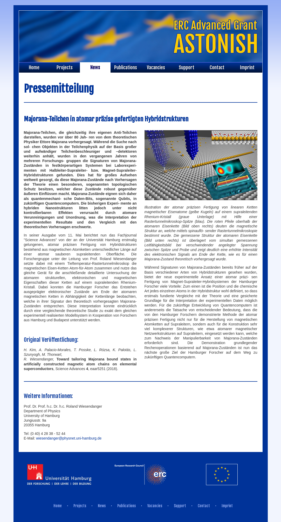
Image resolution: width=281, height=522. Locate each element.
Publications (125, 67)
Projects (65, 67)
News (95, 67)
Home (34, 67)
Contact (217, 67)
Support (186, 67)
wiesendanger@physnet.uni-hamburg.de (68, 438)
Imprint (247, 67)
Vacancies (156, 67)
